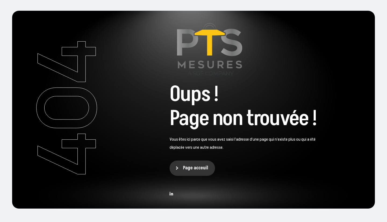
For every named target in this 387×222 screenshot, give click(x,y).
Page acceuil (195, 168)
